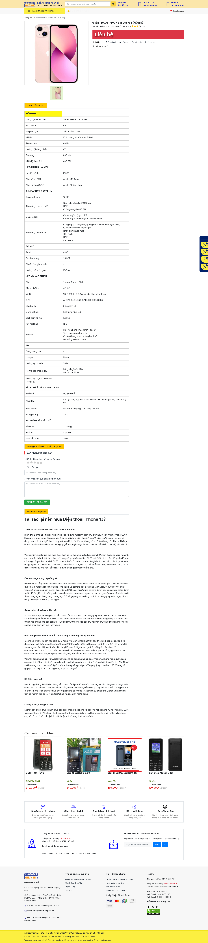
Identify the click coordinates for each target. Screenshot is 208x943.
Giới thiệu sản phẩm (36, 511)
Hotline (174, 2)
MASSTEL (112, 781)
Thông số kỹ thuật (35, 105)
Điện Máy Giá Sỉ (33, 781)
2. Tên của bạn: (31, 467)
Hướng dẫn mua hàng (115, 883)
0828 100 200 (177, 5)
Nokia (69, 781)
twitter (124, 42)
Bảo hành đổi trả (113, 886)
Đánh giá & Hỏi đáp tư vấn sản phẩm (44, 446)
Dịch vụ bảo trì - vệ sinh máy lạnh (119, 879)
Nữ (165, 844)
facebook (111, 42)
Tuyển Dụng (70, 886)
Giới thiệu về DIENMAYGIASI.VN (78, 879)
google (137, 42)
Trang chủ (28, 18)
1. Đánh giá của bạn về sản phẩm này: (42, 461)
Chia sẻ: (96, 42)
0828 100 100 (149, 2)
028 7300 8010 (150, 5)
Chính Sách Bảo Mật (74, 883)
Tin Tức (68, 890)
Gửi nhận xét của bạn (37, 502)
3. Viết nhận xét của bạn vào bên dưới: (42, 479)
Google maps (177, 11)
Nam (157, 844)
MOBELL (151, 781)
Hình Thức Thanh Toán (115, 890)
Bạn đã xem (123, 5)
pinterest (150, 42)
